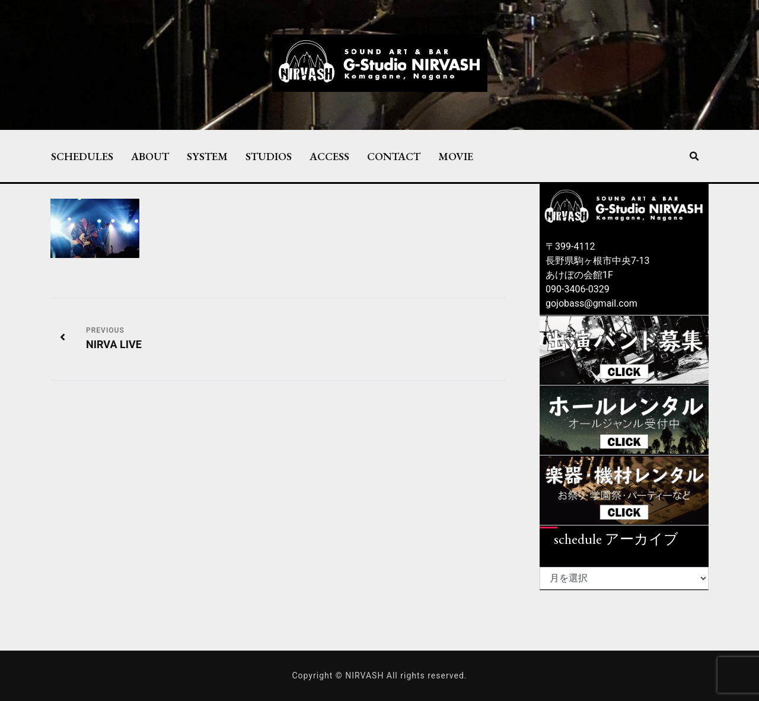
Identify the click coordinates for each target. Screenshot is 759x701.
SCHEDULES (82, 156)
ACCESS (329, 156)
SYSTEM (207, 156)
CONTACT (393, 156)
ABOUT (150, 156)
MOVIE (455, 156)
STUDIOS (268, 156)
